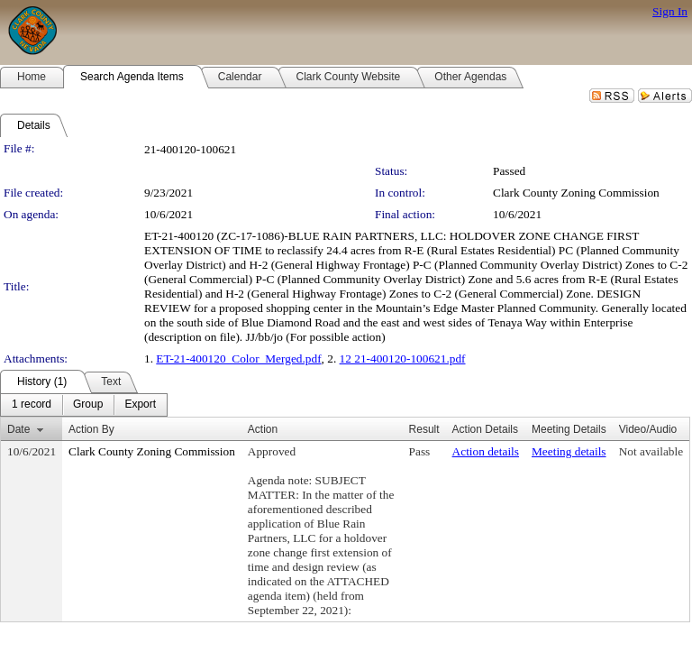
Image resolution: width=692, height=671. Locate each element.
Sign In (669, 11)
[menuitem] (31, 405)
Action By (91, 429)
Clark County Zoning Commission (576, 192)
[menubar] (84, 405)
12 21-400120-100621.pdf (403, 358)
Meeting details (569, 451)
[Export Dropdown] (140, 405)
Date (18, 429)
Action (263, 429)
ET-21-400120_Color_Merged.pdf (238, 358)
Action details (485, 451)
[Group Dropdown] (88, 405)
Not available (651, 451)
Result (424, 429)
